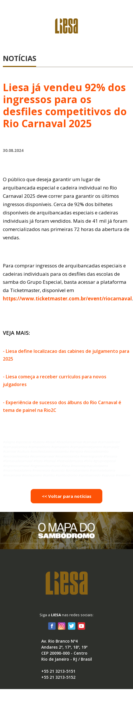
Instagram (61, 625)
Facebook (52, 625)
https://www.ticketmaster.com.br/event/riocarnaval (67, 298)
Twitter (71, 625)
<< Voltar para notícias (66, 496)
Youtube (81, 625)
